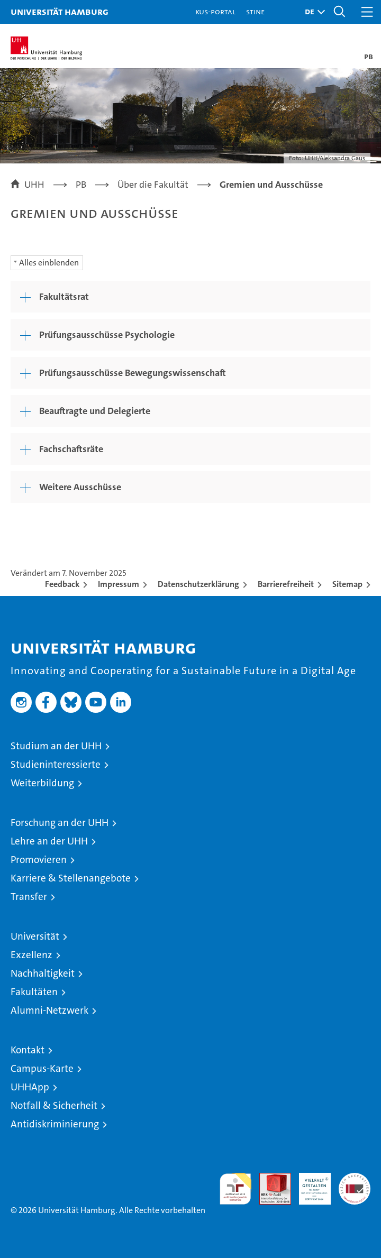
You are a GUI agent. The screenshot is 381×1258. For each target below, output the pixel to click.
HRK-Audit (309, 1184)
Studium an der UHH (56, 745)
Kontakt (27, 1050)
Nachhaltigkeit (43, 973)
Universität (35, 936)
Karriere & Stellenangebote (71, 878)
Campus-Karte (42, 1068)
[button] (312, 12)
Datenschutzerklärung (198, 584)
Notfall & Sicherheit (54, 1105)
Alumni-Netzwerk (49, 1010)
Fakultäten (34, 991)
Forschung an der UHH (59, 822)
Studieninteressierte (56, 764)
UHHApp (30, 1087)
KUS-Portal (215, 11)
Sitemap (347, 584)
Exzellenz (31, 954)
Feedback (62, 584)
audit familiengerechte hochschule (235, 1189)
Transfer (29, 896)
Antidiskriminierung (55, 1124)
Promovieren (39, 859)
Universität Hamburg (59, 11)
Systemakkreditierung (354, 1178)
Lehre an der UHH (49, 841)
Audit (269, 1178)
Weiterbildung (42, 782)
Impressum (118, 584)
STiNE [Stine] (255, 11)
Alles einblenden (49, 262)
